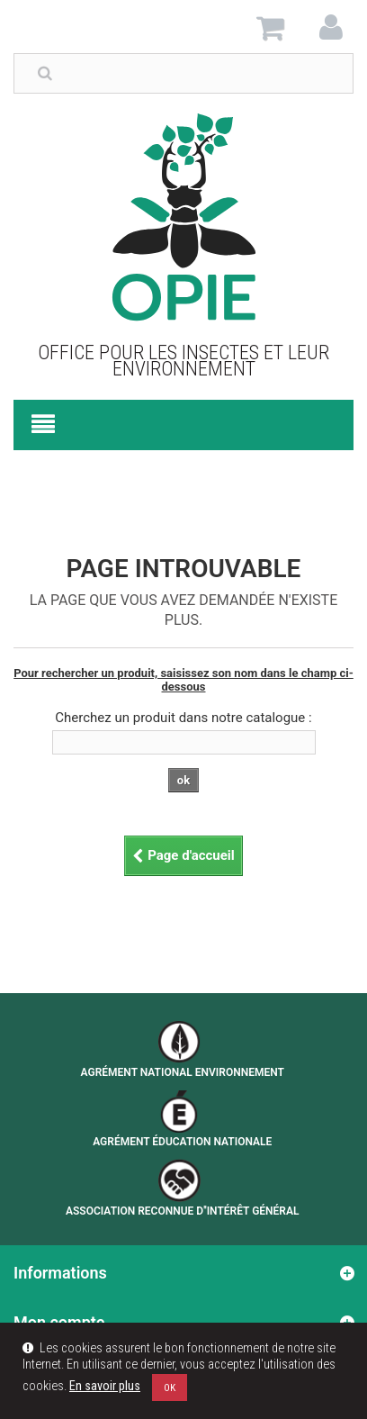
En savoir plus (104, 1386)
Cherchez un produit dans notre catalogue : (183, 718)
